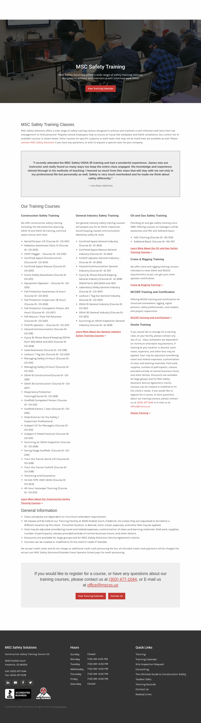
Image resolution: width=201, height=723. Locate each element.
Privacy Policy (59, 707)
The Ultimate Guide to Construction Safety (161, 674)
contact (25, 142)
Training (141, 654)
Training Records (146, 684)
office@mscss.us (140, 406)
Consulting (142, 669)
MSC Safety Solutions (42, 142)
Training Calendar (146, 659)
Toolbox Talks (143, 679)
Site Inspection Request (150, 664)
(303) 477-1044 (145, 402)
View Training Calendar (100, 88)
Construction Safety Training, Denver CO (27, 654)
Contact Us (117, 596)
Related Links (143, 694)
